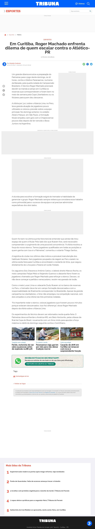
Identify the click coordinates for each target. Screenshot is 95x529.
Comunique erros (21, 376)
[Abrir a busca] (88, 3)
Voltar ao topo (19, 384)
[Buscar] (81, 11)
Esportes (13, 11)
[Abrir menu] (6, 4)
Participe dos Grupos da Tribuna (40, 364)
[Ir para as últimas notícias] (80, 3)
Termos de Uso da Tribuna (35, 392)
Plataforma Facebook (50, 392)
